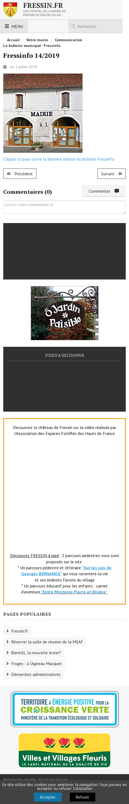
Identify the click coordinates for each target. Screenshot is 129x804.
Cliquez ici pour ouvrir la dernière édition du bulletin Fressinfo (58, 159)
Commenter (104, 191)
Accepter (48, 797)
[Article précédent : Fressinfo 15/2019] (19, 174)
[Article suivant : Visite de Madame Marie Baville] (111, 174)
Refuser (82, 797)
